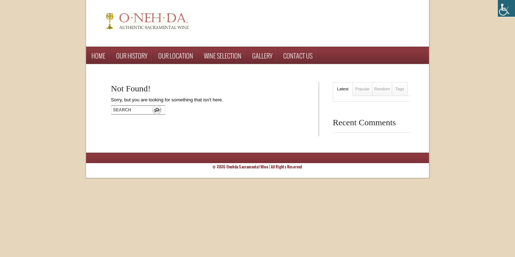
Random (382, 88)
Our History (132, 55)
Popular (362, 88)
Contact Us (297, 55)
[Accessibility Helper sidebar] (506, 8)
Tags (399, 88)
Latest (343, 88)
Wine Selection (222, 55)
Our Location (175, 55)
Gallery (262, 55)
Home (98, 55)
